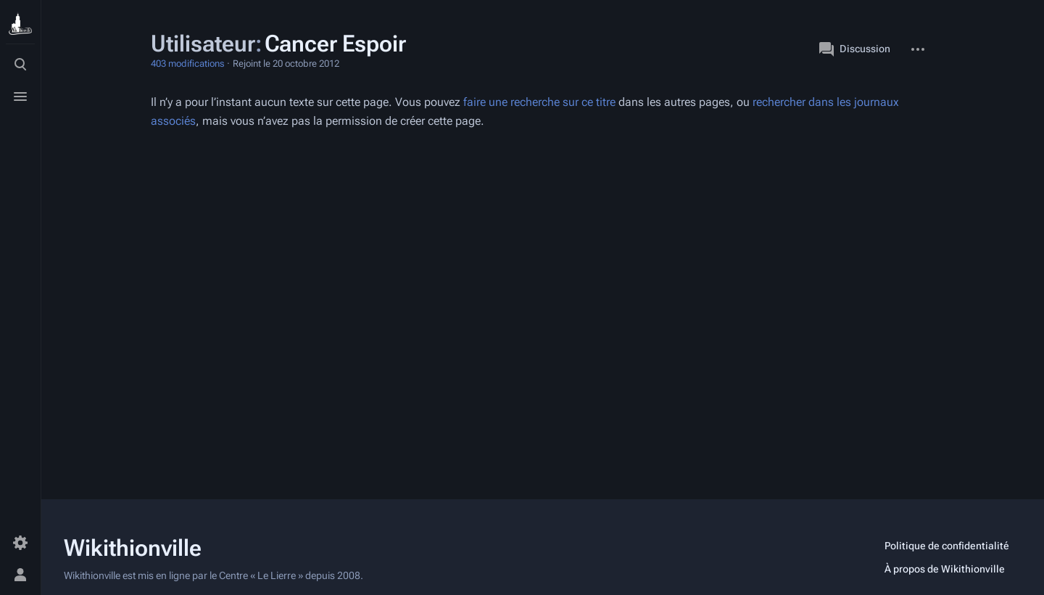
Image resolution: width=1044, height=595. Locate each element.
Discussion (854, 49)
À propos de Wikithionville (944, 569)
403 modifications (187, 63)
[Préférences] (20, 542)
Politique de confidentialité (946, 545)
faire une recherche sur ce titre (539, 102)
